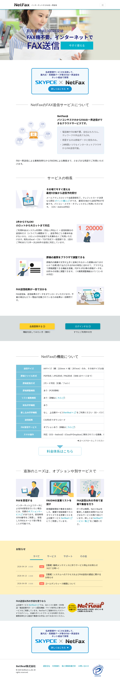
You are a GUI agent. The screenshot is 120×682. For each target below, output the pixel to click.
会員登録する (37, 326)
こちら (60, 397)
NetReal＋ (70, 412)
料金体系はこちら (60, 451)
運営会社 (46, 666)
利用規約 (55, 666)
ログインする (83, 326)
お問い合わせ (83, 666)
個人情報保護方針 (69, 666)
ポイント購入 (62, 200)
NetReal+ (66, 517)
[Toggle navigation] (103, 5)
